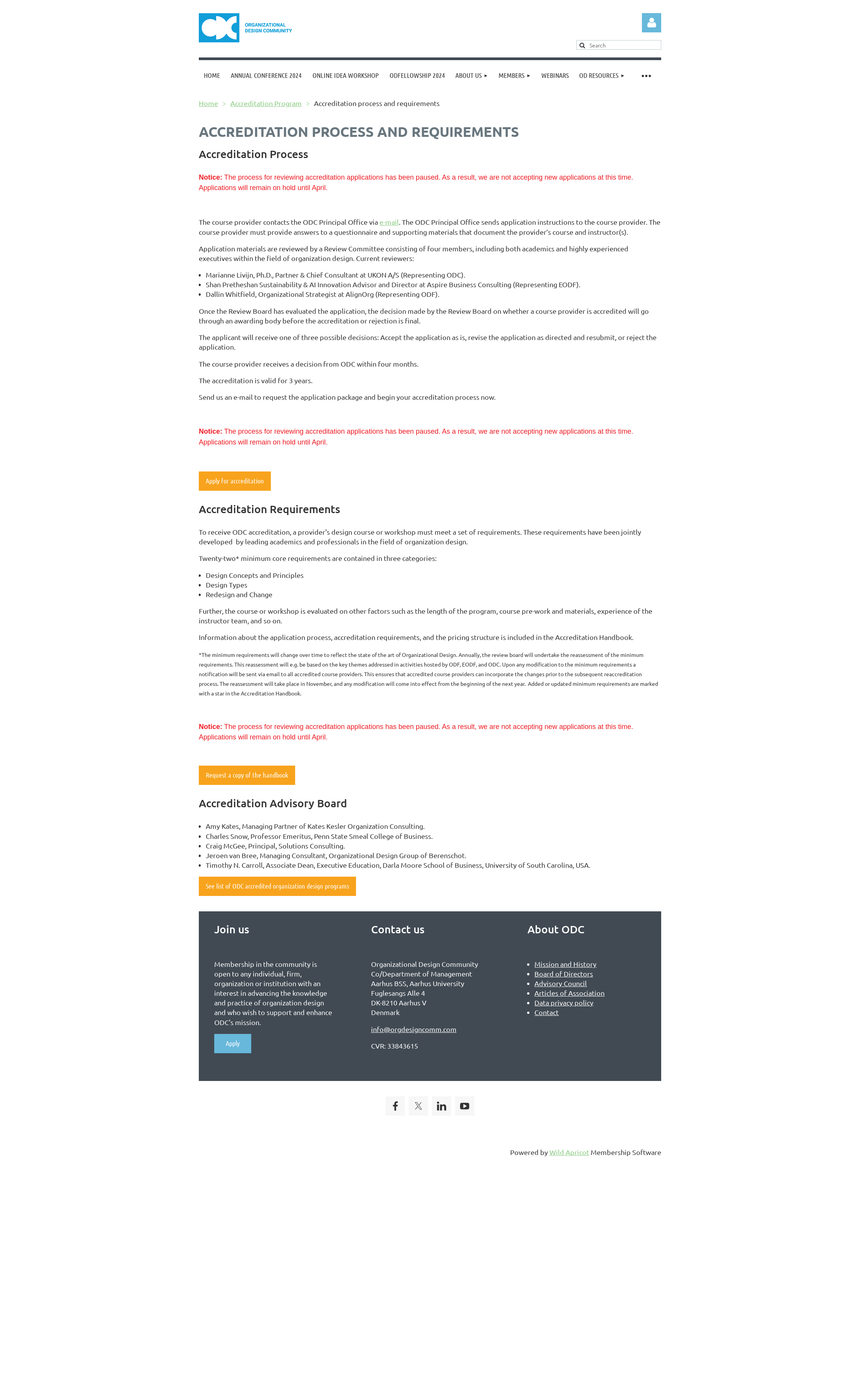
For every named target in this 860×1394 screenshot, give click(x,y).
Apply (233, 1043)
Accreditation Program (266, 103)
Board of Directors (563, 974)
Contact (546, 1012)
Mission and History (565, 964)
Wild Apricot (569, 1152)
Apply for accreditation (235, 480)
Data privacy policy (563, 1002)
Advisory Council (560, 983)
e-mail (389, 222)
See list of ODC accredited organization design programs (277, 886)
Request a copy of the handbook (247, 775)
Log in (651, 22)
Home (208, 103)
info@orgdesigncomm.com (414, 1029)
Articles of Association (569, 993)
